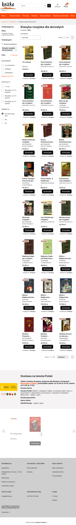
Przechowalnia (57, 476)
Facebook (5, 512)
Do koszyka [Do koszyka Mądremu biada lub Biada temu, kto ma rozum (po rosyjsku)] (47, 269)
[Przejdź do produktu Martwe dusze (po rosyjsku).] (66, 208)
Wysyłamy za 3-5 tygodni (10, 102)
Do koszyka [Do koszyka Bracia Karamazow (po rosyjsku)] (47, 152)
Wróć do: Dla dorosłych (9, 44)
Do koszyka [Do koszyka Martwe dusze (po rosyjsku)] (66, 230)
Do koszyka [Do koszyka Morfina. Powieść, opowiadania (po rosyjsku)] (47, 347)
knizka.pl (4, 21)
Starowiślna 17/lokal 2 (29, 383)
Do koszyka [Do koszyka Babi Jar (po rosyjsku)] (66, 114)
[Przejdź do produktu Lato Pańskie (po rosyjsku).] (47, 208)
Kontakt (54, 500)
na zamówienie (9, 65)
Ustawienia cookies (8, 486)
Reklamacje (5, 478)
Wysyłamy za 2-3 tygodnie (10, 91)
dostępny (8, 69)
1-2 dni (7, 86)
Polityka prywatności (8, 482)
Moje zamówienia (57, 468)
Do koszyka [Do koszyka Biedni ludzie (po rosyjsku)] (29, 152)
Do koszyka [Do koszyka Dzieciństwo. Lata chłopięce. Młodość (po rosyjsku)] (66, 191)
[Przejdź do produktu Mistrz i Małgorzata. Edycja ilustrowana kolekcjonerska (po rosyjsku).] (47, 285)
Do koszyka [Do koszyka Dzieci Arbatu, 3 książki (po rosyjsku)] (47, 191)
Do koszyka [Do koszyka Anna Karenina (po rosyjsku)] (47, 75)
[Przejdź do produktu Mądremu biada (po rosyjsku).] (29, 246)
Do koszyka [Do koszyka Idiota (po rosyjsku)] (29, 230)
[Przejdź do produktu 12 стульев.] (29, 52)
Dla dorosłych (13, 21)
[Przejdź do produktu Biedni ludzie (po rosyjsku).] (29, 130)
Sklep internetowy (36, 522)
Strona (60, 37)
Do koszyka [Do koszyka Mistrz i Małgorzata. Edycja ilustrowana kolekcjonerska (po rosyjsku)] (47, 308)
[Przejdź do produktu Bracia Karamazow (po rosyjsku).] (47, 130)
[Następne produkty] (63, 357)
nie (6, 123)
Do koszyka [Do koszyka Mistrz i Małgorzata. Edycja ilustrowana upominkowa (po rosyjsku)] (66, 308)
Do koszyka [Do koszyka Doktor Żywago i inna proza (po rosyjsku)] (29, 191)
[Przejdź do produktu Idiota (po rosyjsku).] (29, 208)
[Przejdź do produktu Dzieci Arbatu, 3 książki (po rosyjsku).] (47, 169)
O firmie (54, 496)
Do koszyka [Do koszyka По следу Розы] (35, 443)
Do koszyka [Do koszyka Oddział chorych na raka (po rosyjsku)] (66, 347)
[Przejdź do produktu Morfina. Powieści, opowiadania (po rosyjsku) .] (29, 324)
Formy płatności (32, 468)
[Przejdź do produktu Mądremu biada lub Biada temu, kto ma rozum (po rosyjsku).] (47, 246)
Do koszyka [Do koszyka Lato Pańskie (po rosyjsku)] (47, 230)
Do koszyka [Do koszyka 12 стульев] (29, 75)
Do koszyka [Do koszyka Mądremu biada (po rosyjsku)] (29, 269)
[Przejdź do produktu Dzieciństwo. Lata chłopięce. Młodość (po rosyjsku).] (66, 169)
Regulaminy (5, 468)
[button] (49, 5)
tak (6, 119)
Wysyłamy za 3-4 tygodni (10, 97)
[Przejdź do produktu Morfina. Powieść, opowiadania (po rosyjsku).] (47, 324)
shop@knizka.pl (7, 496)
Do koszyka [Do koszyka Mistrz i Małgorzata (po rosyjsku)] (66, 269)
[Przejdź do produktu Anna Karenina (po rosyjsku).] (47, 52)
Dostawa (30, 472)
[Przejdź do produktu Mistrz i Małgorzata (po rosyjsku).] (66, 246)
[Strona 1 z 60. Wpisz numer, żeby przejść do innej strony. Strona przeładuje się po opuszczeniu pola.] (64, 37)
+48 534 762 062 (32, 496)
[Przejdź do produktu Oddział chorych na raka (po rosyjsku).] (66, 324)
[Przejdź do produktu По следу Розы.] (35, 424)
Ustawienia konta (57, 472)
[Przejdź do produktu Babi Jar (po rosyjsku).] (66, 91)
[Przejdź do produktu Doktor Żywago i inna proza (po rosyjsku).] (29, 169)
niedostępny (9, 72)
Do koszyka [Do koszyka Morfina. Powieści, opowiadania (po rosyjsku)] (29, 347)
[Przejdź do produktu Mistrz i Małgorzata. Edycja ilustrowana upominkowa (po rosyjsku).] (66, 285)
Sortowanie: (24, 33)
